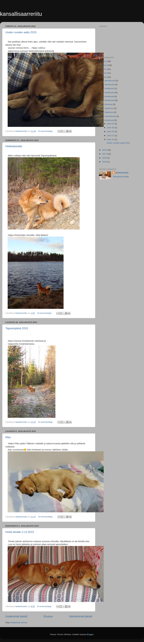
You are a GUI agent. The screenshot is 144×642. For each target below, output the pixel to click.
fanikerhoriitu (122, 173)
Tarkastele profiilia (120, 176)
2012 (104, 65)
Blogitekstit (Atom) (19, 622)
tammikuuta (110, 80)
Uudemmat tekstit (16, 616)
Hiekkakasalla (13, 146)
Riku (8, 437)
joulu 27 (111, 135)
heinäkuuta (110, 100)
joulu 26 (111, 131)
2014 (104, 73)
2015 (104, 77)
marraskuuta (110, 116)
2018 (104, 158)
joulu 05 (111, 127)
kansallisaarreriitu (21, 14)
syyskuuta (109, 108)
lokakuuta (109, 112)
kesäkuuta (109, 96)
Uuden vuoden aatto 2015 (20, 32)
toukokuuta (110, 92)
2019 (104, 162)
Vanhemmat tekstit (80, 616)
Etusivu (48, 616)
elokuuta (109, 104)
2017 (104, 154)
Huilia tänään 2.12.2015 (19, 531)
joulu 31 (111, 139)
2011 (104, 61)
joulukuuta (109, 120)
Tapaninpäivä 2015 (16, 328)
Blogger (90, 634)
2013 (104, 69)
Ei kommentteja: (46, 131)
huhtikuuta (109, 88)
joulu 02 (111, 124)
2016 (104, 150)
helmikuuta (110, 84)
